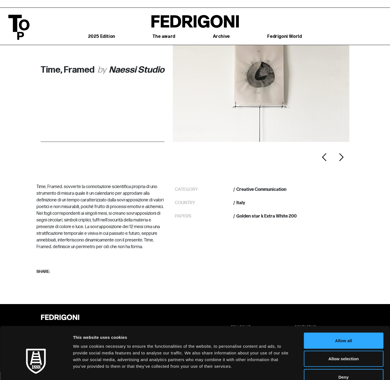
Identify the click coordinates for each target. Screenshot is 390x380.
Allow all (343, 307)
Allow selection (343, 325)
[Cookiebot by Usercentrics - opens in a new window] (36, 369)
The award (164, 36)
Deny (344, 343)
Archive (221, 36)
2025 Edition (101, 36)
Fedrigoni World (284, 36)
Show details (292, 369)
